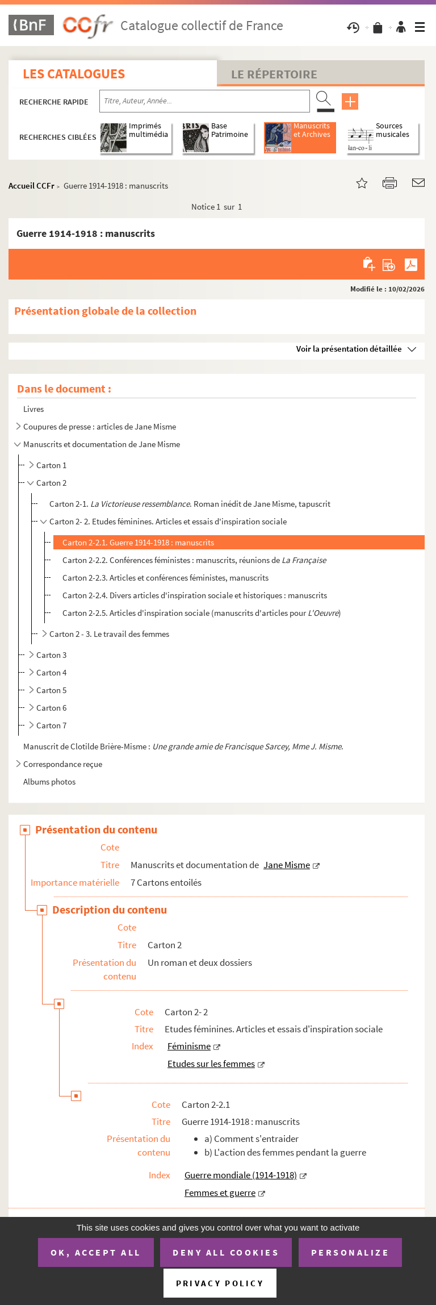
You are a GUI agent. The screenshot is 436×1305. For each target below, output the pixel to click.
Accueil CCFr (31, 185)
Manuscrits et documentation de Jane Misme (101, 444)
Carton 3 (51, 654)
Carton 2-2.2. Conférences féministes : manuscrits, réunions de (194, 559)
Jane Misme (286, 864)
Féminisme (189, 1046)
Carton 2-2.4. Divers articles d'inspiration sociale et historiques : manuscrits (194, 595)
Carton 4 (51, 672)
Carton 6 (51, 707)
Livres (33, 408)
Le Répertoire (274, 74)
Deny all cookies (226, 1252)
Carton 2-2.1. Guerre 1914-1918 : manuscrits (138, 542)
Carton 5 (51, 690)
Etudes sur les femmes (211, 1063)
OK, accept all (96, 1252)
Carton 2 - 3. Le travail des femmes (109, 633)
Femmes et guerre (220, 1192)
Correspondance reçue (62, 763)
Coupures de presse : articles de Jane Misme (99, 426)
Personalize (350, 1252)
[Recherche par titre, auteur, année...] (204, 101)
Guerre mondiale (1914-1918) (241, 1175)
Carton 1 (51, 465)
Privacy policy (220, 1283)
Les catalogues (74, 73)
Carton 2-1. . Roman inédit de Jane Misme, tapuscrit (189, 503)
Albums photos (49, 781)
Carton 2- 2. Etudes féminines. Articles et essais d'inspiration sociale (168, 521)
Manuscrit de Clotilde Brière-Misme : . (184, 746)
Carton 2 (51, 482)
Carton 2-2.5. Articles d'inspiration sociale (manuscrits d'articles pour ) (201, 612)
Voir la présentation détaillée (349, 348)
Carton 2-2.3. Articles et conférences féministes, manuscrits (165, 577)
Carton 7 (51, 725)
